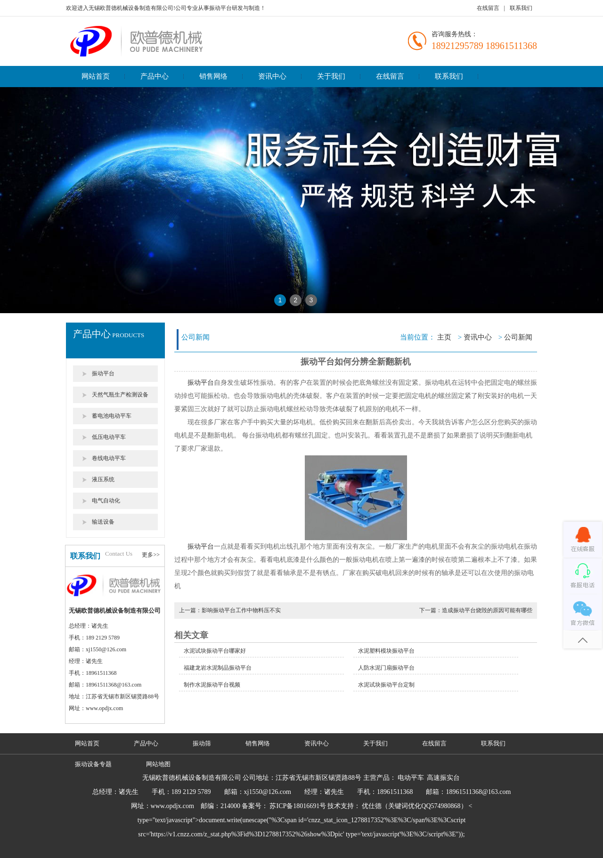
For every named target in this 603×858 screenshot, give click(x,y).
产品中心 (154, 76)
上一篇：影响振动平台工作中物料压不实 (230, 610)
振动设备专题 (93, 764)
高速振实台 (443, 777)
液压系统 (103, 479)
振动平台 (103, 373)
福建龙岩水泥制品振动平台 (218, 667)
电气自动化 (106, 500)
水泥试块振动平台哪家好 (215, 651)
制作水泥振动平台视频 (212, 684)
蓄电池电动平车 (111, 416)
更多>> (151, 554)
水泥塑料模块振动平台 (386, 651)
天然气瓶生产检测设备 (120, 394)
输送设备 (103, 521)
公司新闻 (518, 337)
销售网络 (213, 76)
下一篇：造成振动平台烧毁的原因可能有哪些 (475, 610)
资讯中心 (272, 76)
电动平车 (411, 777)
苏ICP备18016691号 (297, 805)
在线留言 (488, 8)
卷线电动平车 (109, 458)
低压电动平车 (109, 437)
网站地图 (158, 764)
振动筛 (202, 743)
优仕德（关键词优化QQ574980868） (414, 805)
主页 (444, 337)
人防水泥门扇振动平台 (386, 667)
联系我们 (521, 8)
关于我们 (331, 76)
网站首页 (95, 76)
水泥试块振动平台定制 (386, 684)
